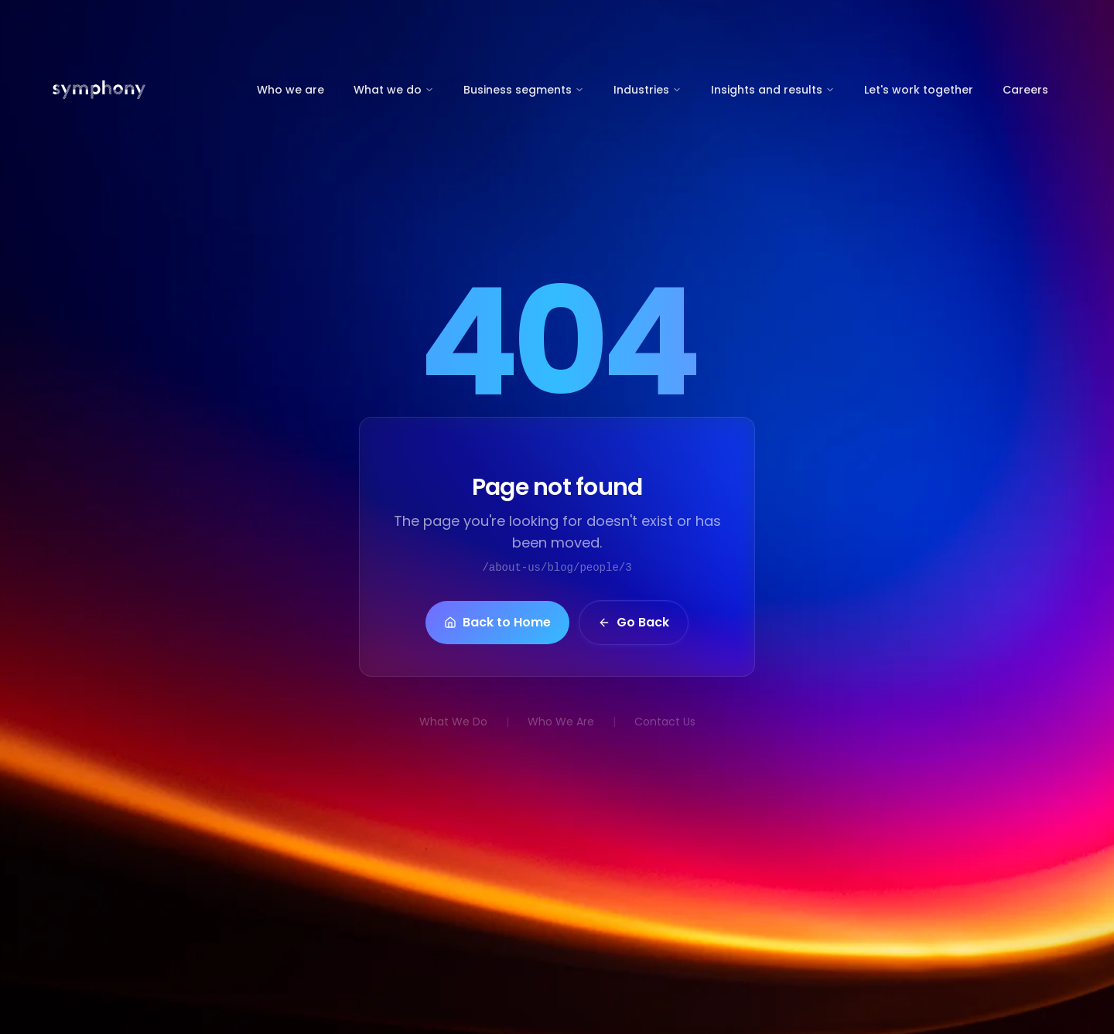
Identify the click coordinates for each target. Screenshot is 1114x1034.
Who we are (290, 89)
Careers (1025, 89)
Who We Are (561, 721)
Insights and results (773, 89)
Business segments (523, 89)
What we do (394, 89)
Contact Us (664, 721)
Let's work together (918, 89)
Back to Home (497, 624)
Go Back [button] (633, 624)
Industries (647, 89)
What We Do (453, 721)
